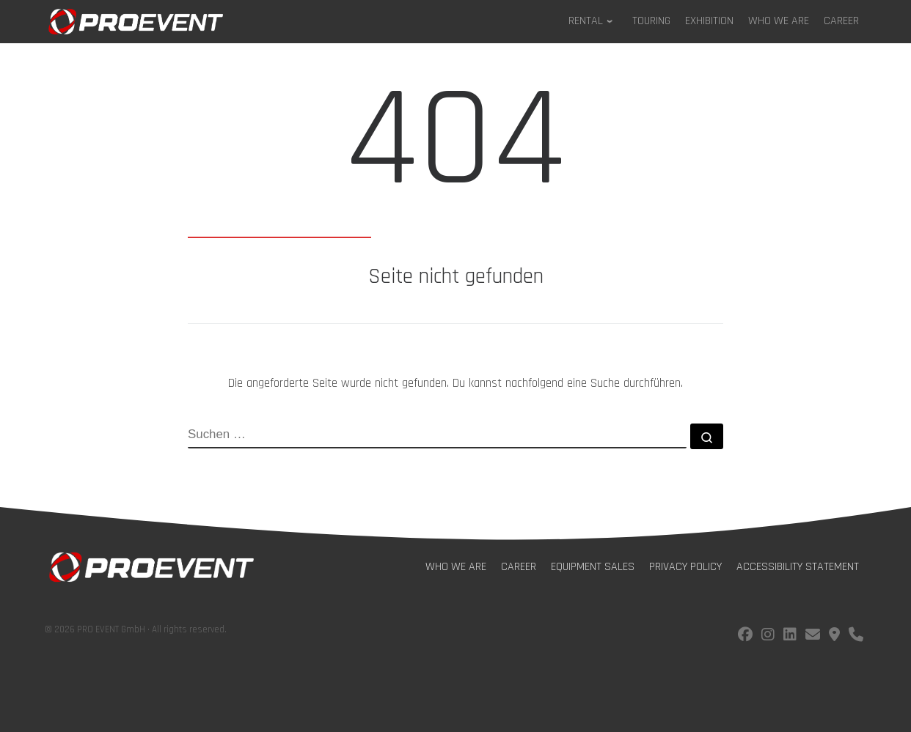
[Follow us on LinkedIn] (790, 636)
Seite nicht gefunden (456, 277)
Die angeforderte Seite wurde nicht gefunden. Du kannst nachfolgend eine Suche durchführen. (455, 383)
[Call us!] (856, 636)
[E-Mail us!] (812, 636)
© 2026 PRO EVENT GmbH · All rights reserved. (136, 629)
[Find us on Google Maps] (834, 636)
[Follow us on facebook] (745, 636)
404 (455, 148)
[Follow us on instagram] (768, 636)
